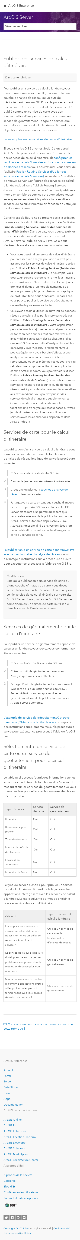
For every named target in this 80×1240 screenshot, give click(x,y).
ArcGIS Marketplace (16, 1154)
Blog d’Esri (10, 1186)
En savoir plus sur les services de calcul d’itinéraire (38, 139)
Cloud (7, 1093)
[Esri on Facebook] (12, 1217)
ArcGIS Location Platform (20, 1137)
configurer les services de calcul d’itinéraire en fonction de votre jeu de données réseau (40, 162)
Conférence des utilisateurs (21, 1192)
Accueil (8, 1070)
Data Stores (11, 1087)
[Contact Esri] (24, 1217)
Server (8, 1081)
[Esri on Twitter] (6, 1217)
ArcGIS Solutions (14, 1148)
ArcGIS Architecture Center (21, 1160)
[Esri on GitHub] (18, 1217)
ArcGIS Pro (10, 1125)
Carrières (9, 1180)
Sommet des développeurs (21, 1198)
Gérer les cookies (13, 1233)
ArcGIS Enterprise (21, 6)
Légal (28, 1233)
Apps (7, 1098)
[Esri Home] (11, 1205)
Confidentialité (61, 1228)
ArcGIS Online (13, 1119)
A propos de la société (18, 1175)
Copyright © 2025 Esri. (16, 1228)
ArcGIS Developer (15, 1142)
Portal (7, 1076)
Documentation (13, 1104)
